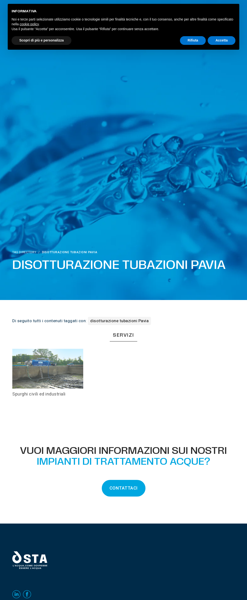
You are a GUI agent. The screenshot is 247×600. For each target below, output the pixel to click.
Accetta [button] (221, 40)
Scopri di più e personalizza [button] (41, 40)
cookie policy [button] (29, 24)
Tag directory (24, 252)
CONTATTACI (124, 488)
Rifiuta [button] (193, 40)
